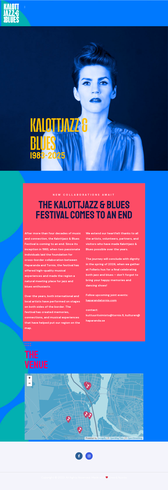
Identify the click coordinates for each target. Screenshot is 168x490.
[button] (79, 430)
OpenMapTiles (117, 438)
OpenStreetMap (134, 438)
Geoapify (101, 438)
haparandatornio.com (101, 300)
